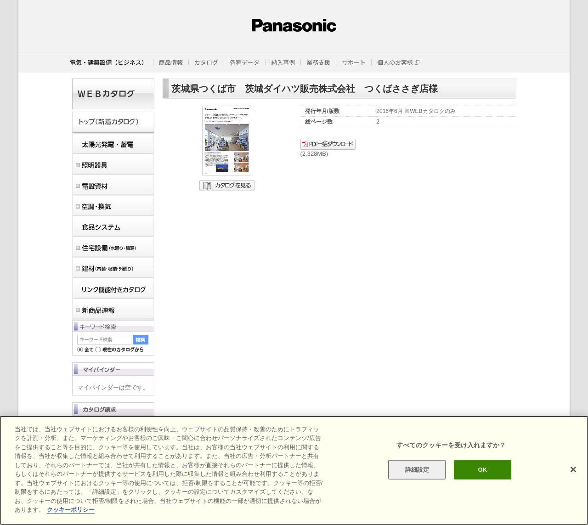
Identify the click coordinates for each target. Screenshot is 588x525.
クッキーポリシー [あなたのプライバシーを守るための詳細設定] (71, 509)
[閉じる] (573, 469)
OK (482, 469)
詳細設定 (417, 469)
